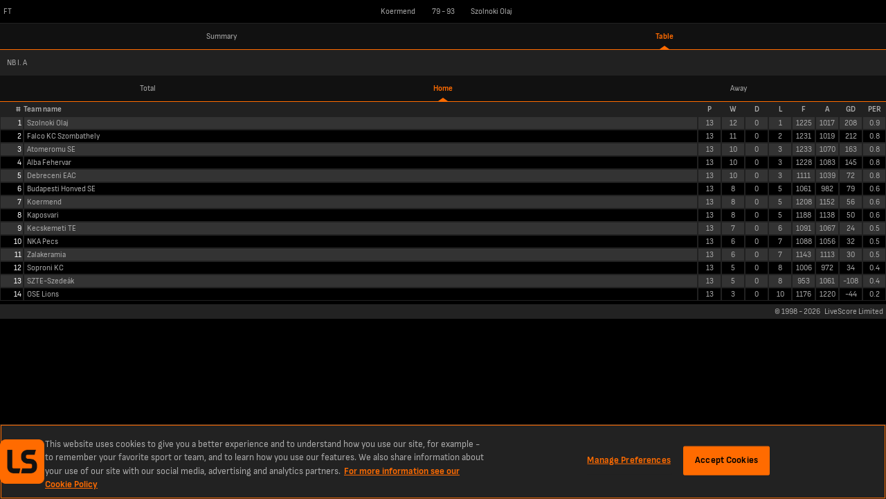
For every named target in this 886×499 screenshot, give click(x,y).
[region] (443, 461)
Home (443, 88)
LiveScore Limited (853, 311)
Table (664, 36)
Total (148, 88)
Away (738, 88)
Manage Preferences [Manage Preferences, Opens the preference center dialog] (628, 460)
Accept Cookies (726, 460)
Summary (221, 36)
